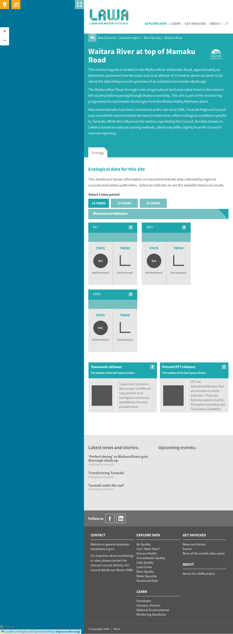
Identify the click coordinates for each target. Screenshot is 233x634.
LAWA (109, 17)
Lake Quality (145, 562)
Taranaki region (129, 38)
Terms (116, 629)
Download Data (147, 581)
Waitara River (173, 38)
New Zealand (106, 38)
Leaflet (7, 631)
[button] (4, 31)
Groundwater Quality (151, 558)
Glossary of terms (148, 605)
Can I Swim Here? (148, 549)
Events (187, 549)
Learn (176, 23)
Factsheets (144, 601)
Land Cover (144, 567)
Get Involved (195, 23)
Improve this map (68, 631)
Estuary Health (147, 553)
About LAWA (124, 570)
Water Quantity (147, 576)
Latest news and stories (114, 447)
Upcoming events (177, 447)
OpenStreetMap (44, 631)
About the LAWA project (199, 574)
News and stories (194, 544)
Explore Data (156, 23)
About (215, 23)
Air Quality (144, 544)
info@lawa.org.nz (102, 549)
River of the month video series (204, 553)
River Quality (152, 38)
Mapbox (7, 626)
